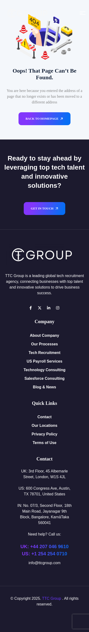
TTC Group (51, 598)
